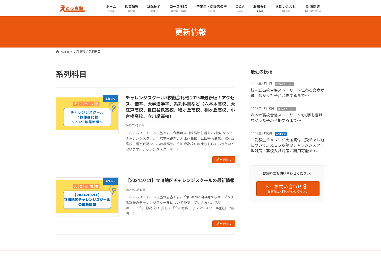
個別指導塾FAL (135, 255)
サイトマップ (107, 255)
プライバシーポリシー (74, 255)
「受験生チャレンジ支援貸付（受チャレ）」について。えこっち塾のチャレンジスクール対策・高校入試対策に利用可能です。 (287, 145)
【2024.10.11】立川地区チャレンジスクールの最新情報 (180, 180)
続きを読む (223, 160)
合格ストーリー (284, 84)
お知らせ (281, 133)
